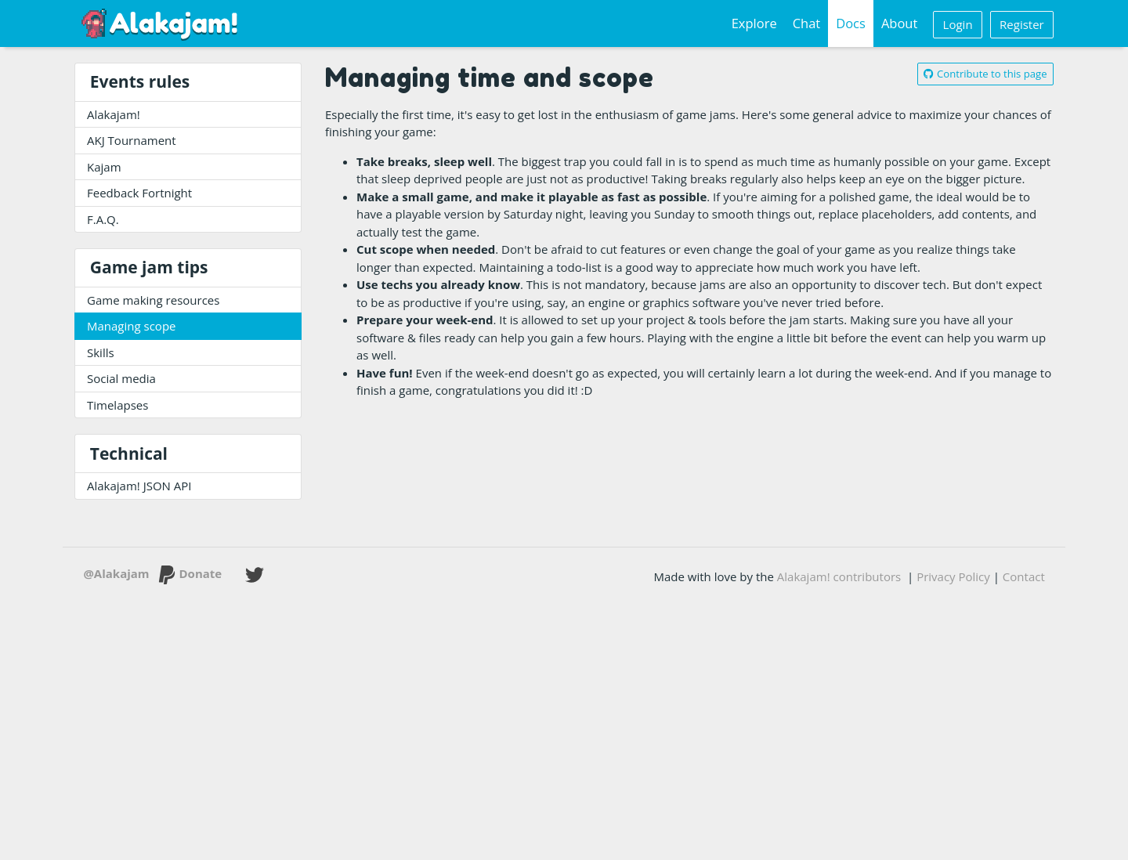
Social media (121, 378)
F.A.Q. (103, 219)
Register (1022, 24)
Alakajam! (113, 114)
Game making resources (153, 300)
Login (958, 24)
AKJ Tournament (131, 140)
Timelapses (117, 405)
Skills (100, 352)
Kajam (104, 167)
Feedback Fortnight (139, 193)
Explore (754, 23)
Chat (807, 23)
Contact (1024, 576)
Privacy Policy (953, 576)
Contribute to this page (985, 74)
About (899, 23)
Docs (851, 23)
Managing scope (131, 326)
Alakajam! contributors (839, 576)
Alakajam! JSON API (139, 485)
